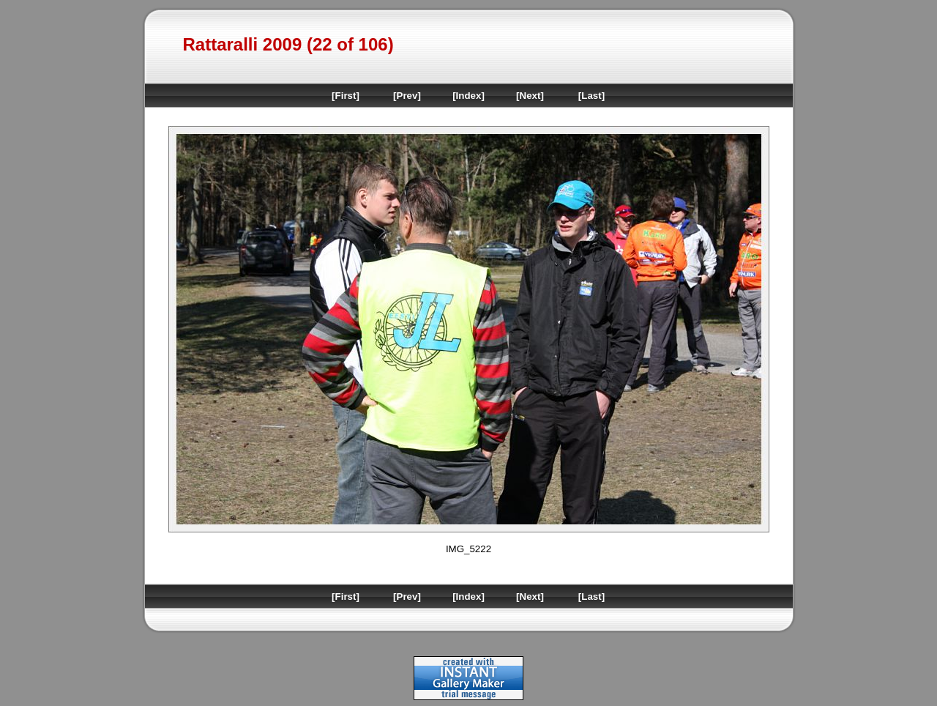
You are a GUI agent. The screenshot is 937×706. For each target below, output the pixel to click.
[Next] (530, 95)
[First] (345, 95)
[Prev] (407, 95)
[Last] (591, 95)
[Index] (468, 95)
